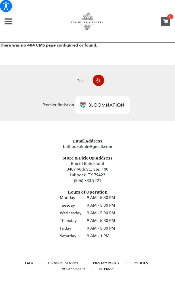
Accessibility (73, 269)
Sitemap (106, 269)
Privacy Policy (106, 263)
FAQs (29, 263)
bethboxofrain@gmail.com (87, 146)
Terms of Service (63, 263)
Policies (141, 263)
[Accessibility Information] (6, 6)
